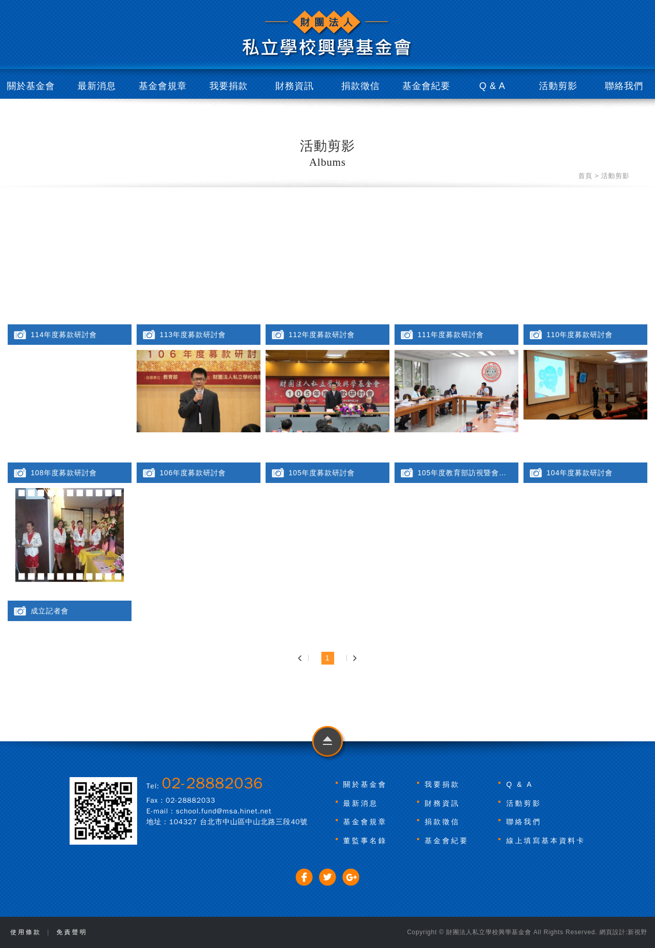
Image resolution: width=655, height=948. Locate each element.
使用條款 (25, 932)
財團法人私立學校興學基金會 (327, 34)
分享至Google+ (351, 877)
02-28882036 (212, 783)
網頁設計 (612, 932)
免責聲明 (72, 932)
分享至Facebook (304, 877)
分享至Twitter (328, 877)
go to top (327, 743)
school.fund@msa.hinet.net (224, 811)
